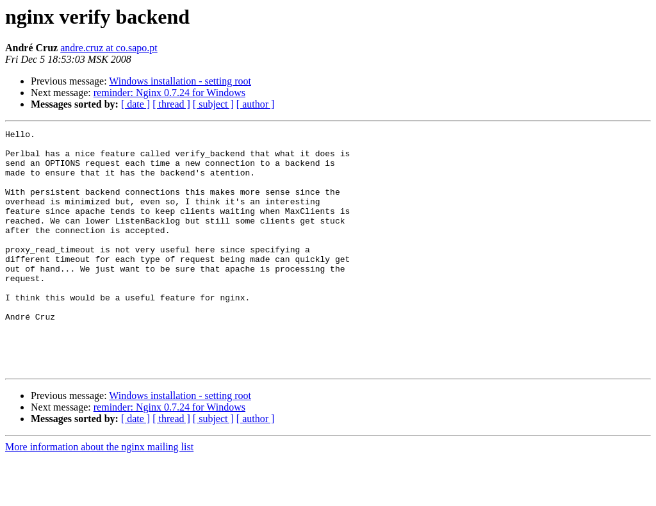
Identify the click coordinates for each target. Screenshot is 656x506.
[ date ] (135, 104)
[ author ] (255, 104)
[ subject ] (213, 104)
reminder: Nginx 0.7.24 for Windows (169, 92)
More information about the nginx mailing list (99, 494)
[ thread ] (171, 104)
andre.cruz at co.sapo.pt (108, 47)
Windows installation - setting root (180, 81)
